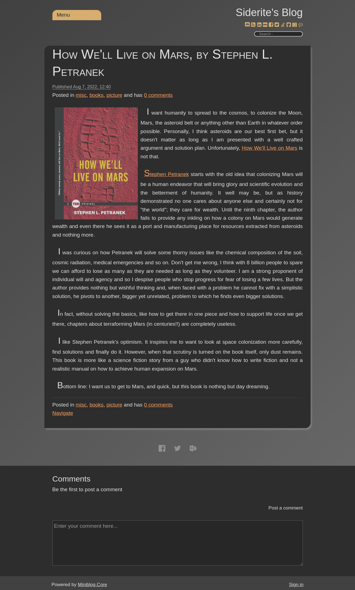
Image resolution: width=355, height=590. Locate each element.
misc (81, 95)
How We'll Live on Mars (269, 148)
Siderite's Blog (269, 12)
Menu (63, 15)
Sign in (296, 584)
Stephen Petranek (166, 174)
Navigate (62, 413)
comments (158, 95)
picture (114, 95)
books (97, 95)
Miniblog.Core (92, 584)
